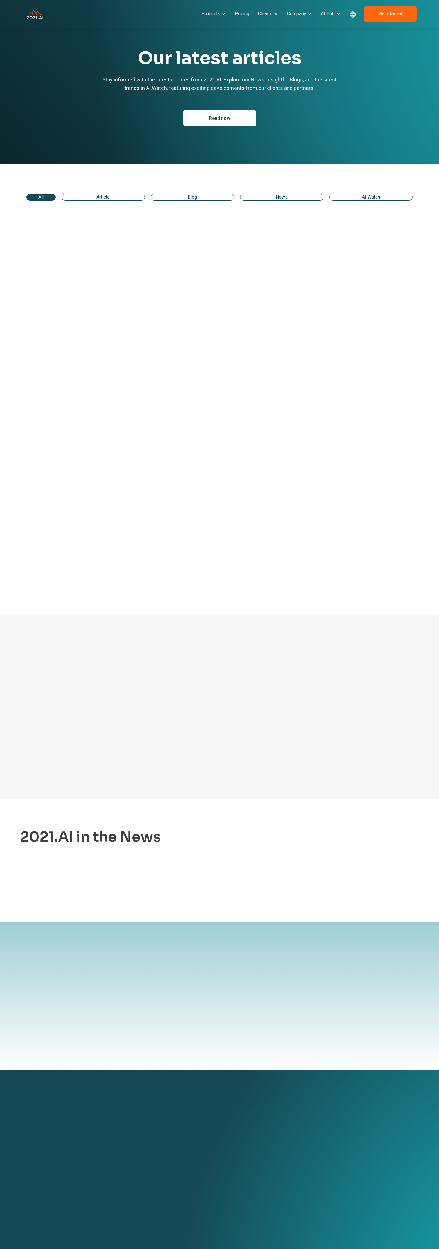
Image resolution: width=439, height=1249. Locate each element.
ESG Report (224, 1170)
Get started (390, 13)
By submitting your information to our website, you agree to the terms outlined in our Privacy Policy (171, 1027)
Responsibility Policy (233, 1179)
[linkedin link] (340, 1162)
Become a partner (231, 1124)
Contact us (224, 1133)
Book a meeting (228, 1142)
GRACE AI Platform (91, 1115)
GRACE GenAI (85, 1124)
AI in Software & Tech (164, 1161)
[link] (86, 263)
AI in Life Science (159, 1179)
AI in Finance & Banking (165, 1152)
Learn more (85, 887)
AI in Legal (153, 1143)
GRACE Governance (91, 1133)
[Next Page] (380, 577)
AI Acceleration (87, 1151)
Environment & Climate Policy (235, 1191)
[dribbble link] (352, 1162)
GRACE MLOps (86, 1142)
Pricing (242, 13)
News (281, 1124)
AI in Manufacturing (162, 1170)
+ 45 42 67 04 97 (352, 1131)
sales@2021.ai (350, 1144)
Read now (219, 118)
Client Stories (156, 1115)
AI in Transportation (162, 1188)
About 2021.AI (227, 1115)
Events (282, 1115)
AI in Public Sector (160, 1197)
